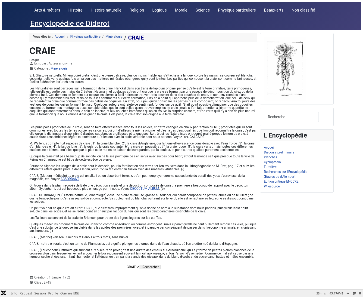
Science (203, 10)
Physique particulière (237, 10)
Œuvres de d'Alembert (279, 176)
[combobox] (291, 117)
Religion (137, 10)
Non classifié (303, 10)
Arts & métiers (47, 10)
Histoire (75, 10)
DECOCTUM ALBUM (144, 188)
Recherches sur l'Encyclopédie (285, 172)
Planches (270, 157)
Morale (181, 10)
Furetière (270, 167)
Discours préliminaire (279, 152)
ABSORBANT (70, 179)
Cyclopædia (272, 162)
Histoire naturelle (106, 10)
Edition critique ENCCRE (281, 181)
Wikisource (272, 186)
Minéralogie (58, 68)
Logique (159, 10)
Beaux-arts (273, 10)
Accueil (269, 147)
